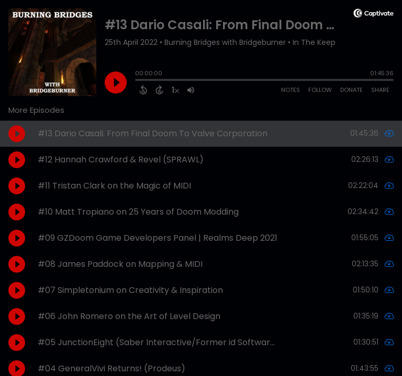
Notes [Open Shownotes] (290, 90)
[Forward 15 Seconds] (159, 90)
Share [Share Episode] (380, 90)
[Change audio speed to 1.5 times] (175, 90)
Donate (351, 90)
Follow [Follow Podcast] (320, 90)
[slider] (137, 81)
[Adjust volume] (190, 90)
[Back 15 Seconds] (143, 90)
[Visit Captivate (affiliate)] (373, 15)
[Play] (116, 82)
